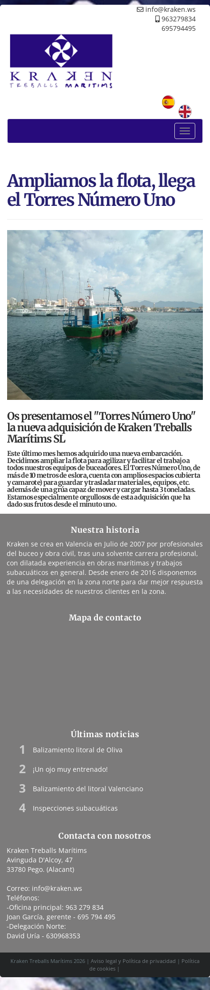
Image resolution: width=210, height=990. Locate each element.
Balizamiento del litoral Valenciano (88, 788)
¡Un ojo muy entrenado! (70, 769)
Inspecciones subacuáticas (75, 808)
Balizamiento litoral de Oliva (78, 749)
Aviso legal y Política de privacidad (133, 960)
